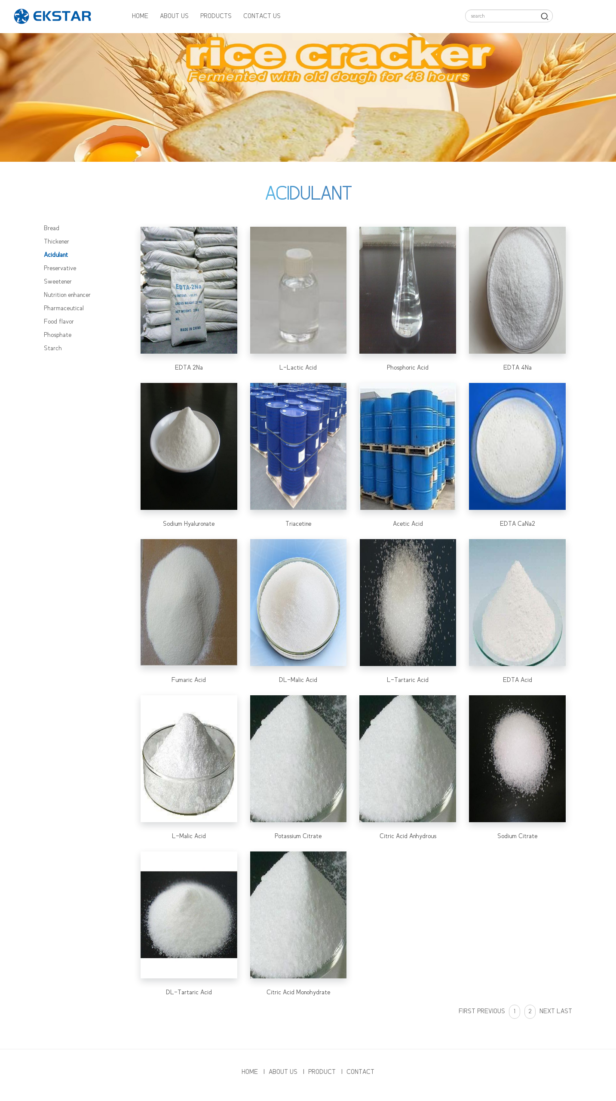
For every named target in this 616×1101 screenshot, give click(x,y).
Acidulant (56, 255)
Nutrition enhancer (67, 295)
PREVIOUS (492, 1011)
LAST (564, 1011)
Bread (51, 228)
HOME (140, 16)
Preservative (60, 268)
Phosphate (57, 335)
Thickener (56, 241)
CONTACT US (262, 16)
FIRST (467, 1011)
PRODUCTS (216, 16)
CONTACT (360, 1072)
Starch (53, 348)
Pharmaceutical (64, 308)
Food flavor (59, 321)
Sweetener (58, 281)
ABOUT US (174, 16)
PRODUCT (322, 1072)
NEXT (547, 1011)
